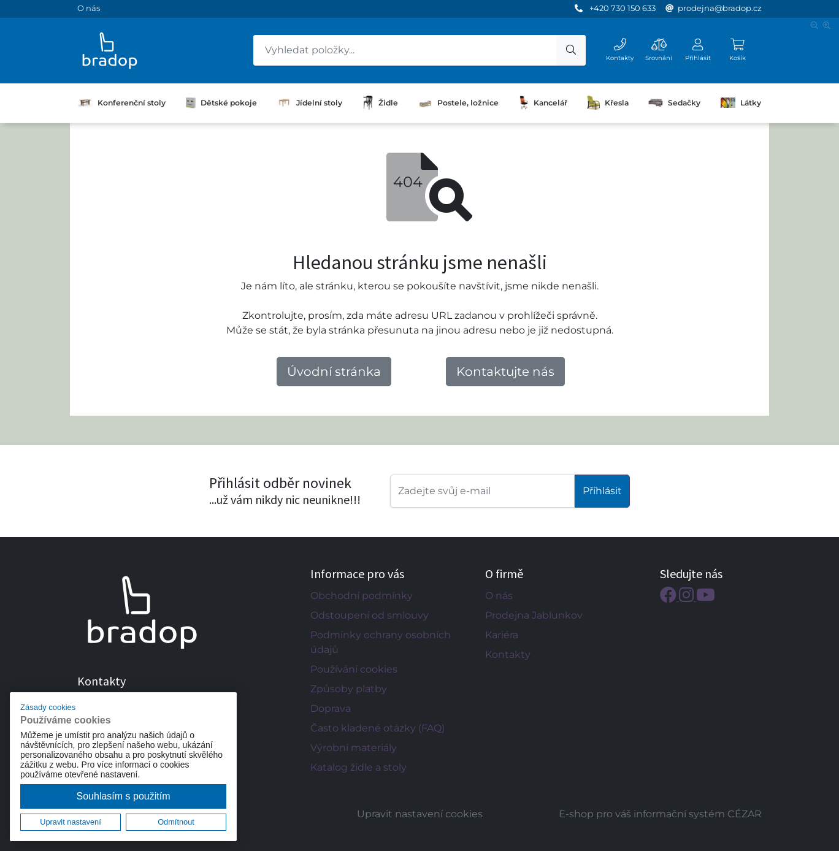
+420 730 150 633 (622, 8)
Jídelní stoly (309, 102)
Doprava (330, 708)
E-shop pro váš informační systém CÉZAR (660, 814)
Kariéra (501, 635)
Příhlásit (602, 491)
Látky (741, 102)
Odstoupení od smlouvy (369, 615)
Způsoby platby (348, 689)
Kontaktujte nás (505, 371)
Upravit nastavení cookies (420, 814)
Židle (380, 103)
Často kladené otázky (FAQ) (377, 728)
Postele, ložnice (458, 102)
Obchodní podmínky (361, 595)
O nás (88, 8)
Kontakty (508, 654)
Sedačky (674, 102)
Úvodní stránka (334, 371)
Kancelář (543, 103)
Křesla (608, 103)
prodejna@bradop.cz (720, 8)
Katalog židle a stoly (358, 767)
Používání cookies (353, 669)
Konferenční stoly (122, 102)
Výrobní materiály (353, 748)
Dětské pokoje (221, 103)
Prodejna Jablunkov (534, 615)
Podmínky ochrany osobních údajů (380, 642)
